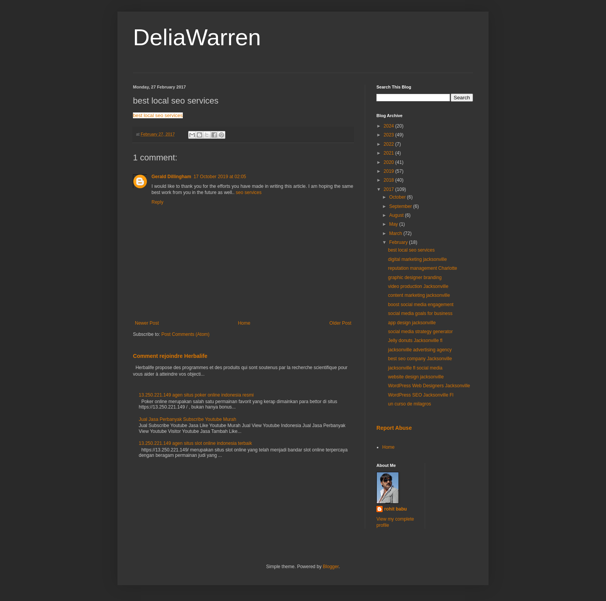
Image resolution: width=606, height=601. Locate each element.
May (394, 224)
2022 (389, 144)
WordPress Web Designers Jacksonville (429, 385)
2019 (389, 171)
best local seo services (158, 115)
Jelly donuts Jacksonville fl (415, 340)
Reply (157, 202)
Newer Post (147, 323)
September (401, 206)
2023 (389, 135)
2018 (389, 180)
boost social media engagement (420, 304)
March (396, 233)
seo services (249, 192)
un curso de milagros (409, 404)
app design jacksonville (412, 322)
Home (244, 323)
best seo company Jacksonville (420, 358)
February (399, 242)
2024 (389, 126)
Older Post (340, 323)
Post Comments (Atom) (185, 334)
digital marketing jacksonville (417, 259)
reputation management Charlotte (422, 268)
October (398, 197)
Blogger (331, 566)
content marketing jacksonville (419, 295)
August (397, 215)
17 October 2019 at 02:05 (220, 176)
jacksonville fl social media (415, 368)
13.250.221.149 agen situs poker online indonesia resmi (196, 395)
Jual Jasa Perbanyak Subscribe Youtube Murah (187, 419)
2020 (389, 162)
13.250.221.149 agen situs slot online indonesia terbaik (195, 443)
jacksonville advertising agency (420, 349)
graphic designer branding (415, 277)
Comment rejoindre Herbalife (170, 356)
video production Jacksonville (418, 286)
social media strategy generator (420, 331)
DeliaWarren (197, 37)
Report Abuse (394, 428)
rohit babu (395, 509)
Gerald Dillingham (171, 176)
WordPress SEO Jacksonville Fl (420, 395)
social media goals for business (420, 313)
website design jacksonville (416, 377)
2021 (389, 153)
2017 (389, 189)
